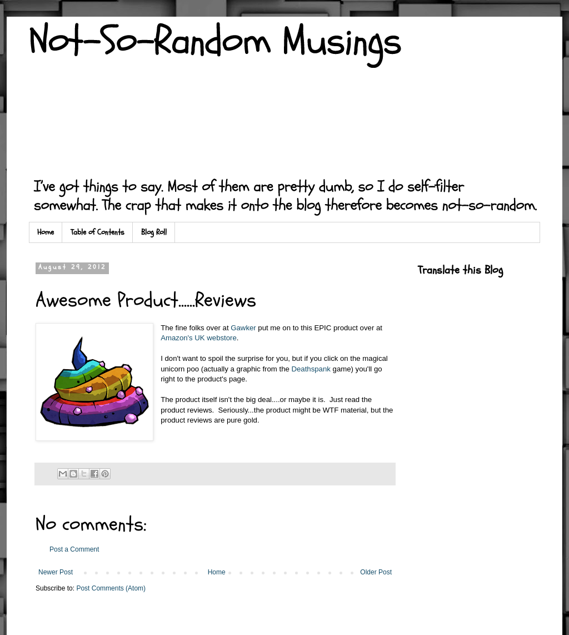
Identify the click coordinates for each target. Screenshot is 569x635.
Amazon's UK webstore (199, 338)
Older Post (376, 572)
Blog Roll (154, 232)
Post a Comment (74, 549)
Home (45, 232)
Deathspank (311, 369)
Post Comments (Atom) (111, 588)
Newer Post (55, 572)
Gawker (243, 328)
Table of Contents (97, 232)
